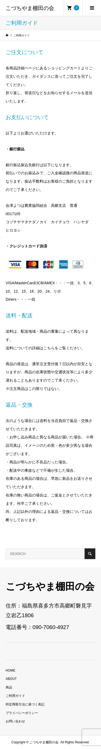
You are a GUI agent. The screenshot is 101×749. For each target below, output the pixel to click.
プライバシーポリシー (22, 713)
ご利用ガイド (15, 696)
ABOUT (11, 679)
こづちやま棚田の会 (30, 8)
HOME (10, 670)
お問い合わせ (15, 721)
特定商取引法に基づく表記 (25, 704)
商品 (9, 687)
